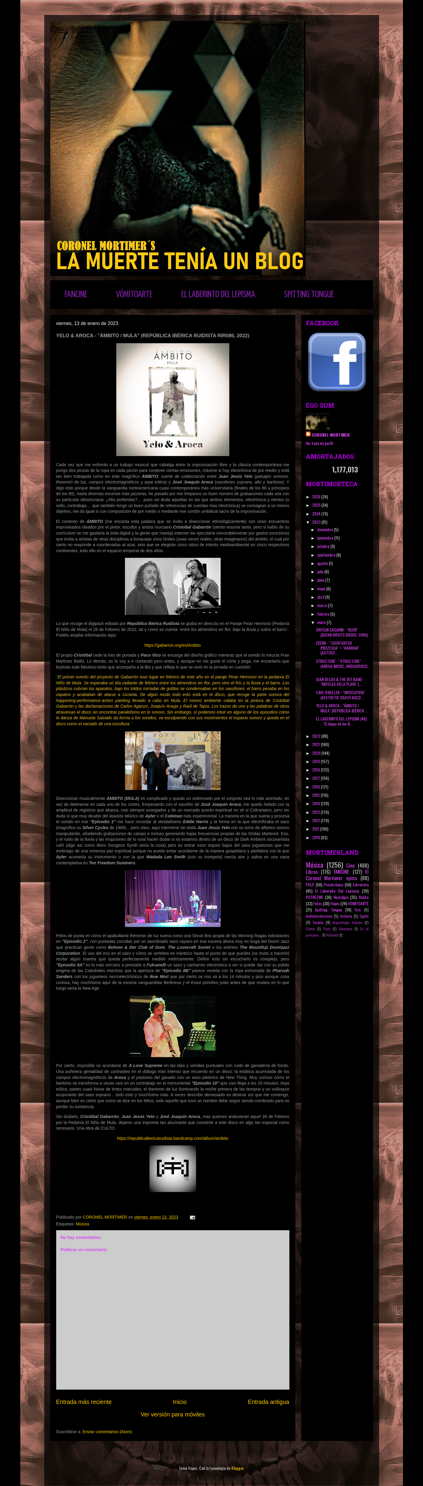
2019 (316, 761)
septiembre (326, 555)
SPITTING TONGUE (309, 294)
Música (82, 1224)
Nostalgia (341, 897)
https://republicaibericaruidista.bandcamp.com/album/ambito (172, 1138)
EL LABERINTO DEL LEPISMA (218, 294)
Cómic (310, 928)
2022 (316, 736)
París (327, 928)
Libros (312, 871)
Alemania (345, 928)
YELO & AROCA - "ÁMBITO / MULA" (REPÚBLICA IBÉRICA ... (342, 708)
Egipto (364, 916)
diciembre (325, 529)
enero (322, 622)
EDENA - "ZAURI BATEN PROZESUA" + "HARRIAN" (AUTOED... (337, 648)
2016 (316, 786)
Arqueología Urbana (347, 922)
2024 (316, 513)
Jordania (346, 916)
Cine (350, 865)
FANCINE (76, 294)
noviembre (325, 538)
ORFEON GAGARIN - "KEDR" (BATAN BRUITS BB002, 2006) (342, 632)
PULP (310, 884)
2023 (316, 522)
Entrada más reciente (84, 1402)
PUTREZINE (314, 897)
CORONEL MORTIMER (331, 435)
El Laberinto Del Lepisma (337, 891)
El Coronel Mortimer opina (337, 875)
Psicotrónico (333, 884)
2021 (316, 744)
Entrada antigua (268, 1402)
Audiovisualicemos (319, 916)
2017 (316, 778)
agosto (323, 563)
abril (321, 597)
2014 (316, 803)
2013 (316, 812)
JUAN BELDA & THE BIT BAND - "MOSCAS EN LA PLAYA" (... (340, 681)
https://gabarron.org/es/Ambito (172, 645)
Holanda (332, 935)
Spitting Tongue (328, 909)
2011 (316, 829)
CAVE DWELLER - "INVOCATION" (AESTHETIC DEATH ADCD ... (340, 694)
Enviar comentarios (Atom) (107, 1431)
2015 (316, 795)
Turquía (317, 922)
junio (321, 580)
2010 (316, 837)
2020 (316, 753)
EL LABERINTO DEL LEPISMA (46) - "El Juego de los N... (341, 721)
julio (320, 571)
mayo (321, 588)
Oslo (358, 910)
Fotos (317, 903)
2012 (316, 820)
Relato (364, 897)
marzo (322, 605)
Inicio (180, 1402)
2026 (316, 496)
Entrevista (361, 884)
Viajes (335, 903)
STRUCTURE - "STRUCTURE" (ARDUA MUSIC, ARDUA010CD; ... (342, 666)
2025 (316, 505)
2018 (316, 769)
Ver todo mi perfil (319, 443)
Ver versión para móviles (173, 1414)
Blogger (237, 1468)
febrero (323, 614)
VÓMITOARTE (134, 294)
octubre (323, 546)
